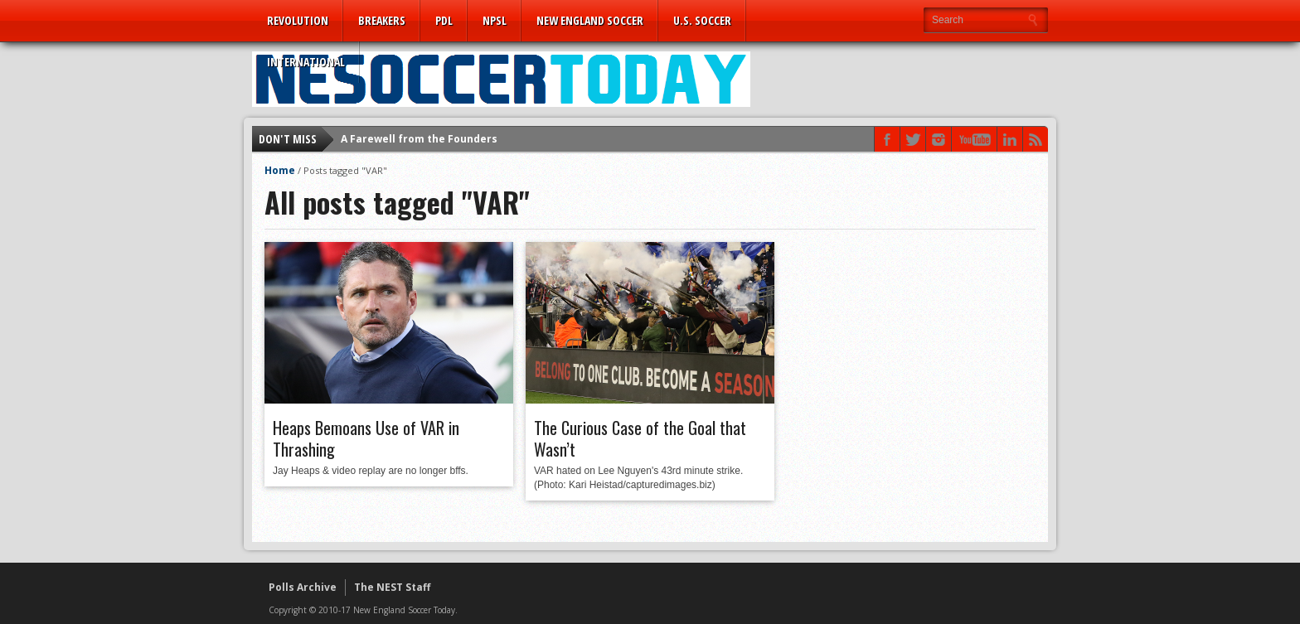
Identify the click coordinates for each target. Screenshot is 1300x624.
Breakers (381, 20)
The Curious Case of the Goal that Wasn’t (640, 438)
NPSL (495, 20)
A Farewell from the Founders (419, 139)
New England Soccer (589, 20)
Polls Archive (303, 587)
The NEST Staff (392, 587)
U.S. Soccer (702, 20)
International (306, 62)
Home (279, 170)
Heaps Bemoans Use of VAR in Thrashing (366, 438)
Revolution (297, 20)
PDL (444, 20)
